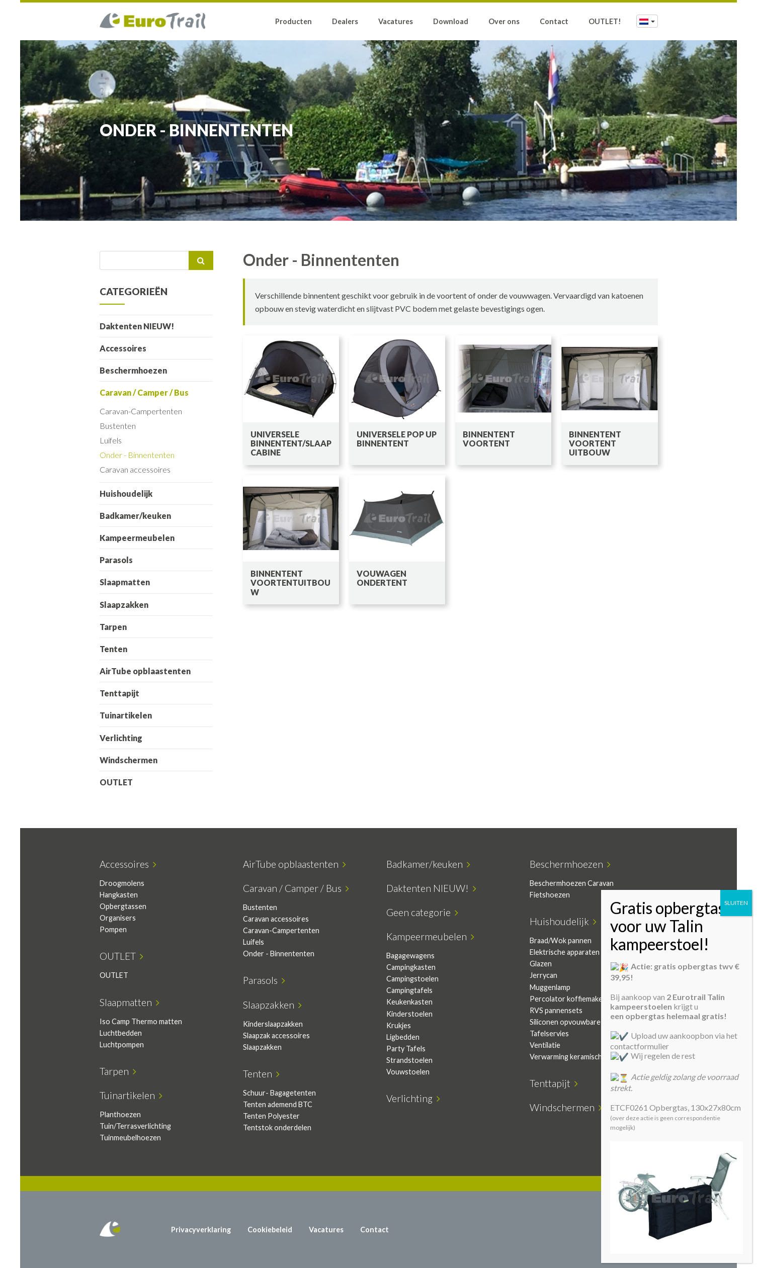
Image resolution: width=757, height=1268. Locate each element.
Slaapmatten (125, 582)
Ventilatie (545, 1045)
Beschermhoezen (133, 370)
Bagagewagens (410, 955)
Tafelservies (549, 1033)
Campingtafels (409, 990)
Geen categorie (422, 912)
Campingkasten (411, 967)
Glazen (541, 963)
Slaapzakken (124, 604)
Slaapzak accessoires (276, 1035)
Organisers (118, 918)
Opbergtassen (123, 906)
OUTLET (116, 782)
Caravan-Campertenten (141, 411)
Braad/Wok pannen (561, 940)
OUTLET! (604, 21)
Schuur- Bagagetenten (279, 1093)
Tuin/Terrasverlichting (135, 1126)
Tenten (113, 649)
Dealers (345, 21)
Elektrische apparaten (565, 952)
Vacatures (395, 21)
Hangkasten (119, 894)
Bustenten (118, 425)
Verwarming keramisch (566, 1056)
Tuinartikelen (126, 715)
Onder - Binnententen (137, 455)
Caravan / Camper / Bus (144, 392)
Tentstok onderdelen (277, 1127)
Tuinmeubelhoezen (130, 1137)
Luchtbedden (121, 1033)
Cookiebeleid (269, 1229)
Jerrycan (543, 975)
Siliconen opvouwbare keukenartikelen (591, 1022)
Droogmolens (122, 883)
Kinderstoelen (409, 1014)
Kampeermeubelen (137, 537)
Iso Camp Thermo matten (141, 1021)
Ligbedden (402, 1037)
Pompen (113, 929)
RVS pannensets (556, 1010)
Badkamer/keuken (135, 515)
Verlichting (121, 738)
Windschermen (128, 760)
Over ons (504, 21)
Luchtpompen (122, 1044)
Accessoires (123, 348)
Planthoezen (120, 1114)
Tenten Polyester (271, 1116)
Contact (554, 21)
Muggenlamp (550, 987)
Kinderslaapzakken (273, 1024)
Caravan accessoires (135, 469)
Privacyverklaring (201, 1229)
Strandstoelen (409, 1060)
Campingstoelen (412, 978)
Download (450, 21)
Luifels (111, 440)
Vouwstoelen (408, 1071)
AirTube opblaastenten (145, 671)
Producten (293, 21)
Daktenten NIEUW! (137, 326)
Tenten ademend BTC (277, 1104)
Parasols (116, 560)
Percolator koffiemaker (568, 998)
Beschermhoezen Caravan (572, 883)
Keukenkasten (409, 1002)
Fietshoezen (550, 894)
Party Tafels (406, 1048)
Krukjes (398, 1025)
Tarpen (113, 626)
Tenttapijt (119, 693)
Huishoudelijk (126, 493)
